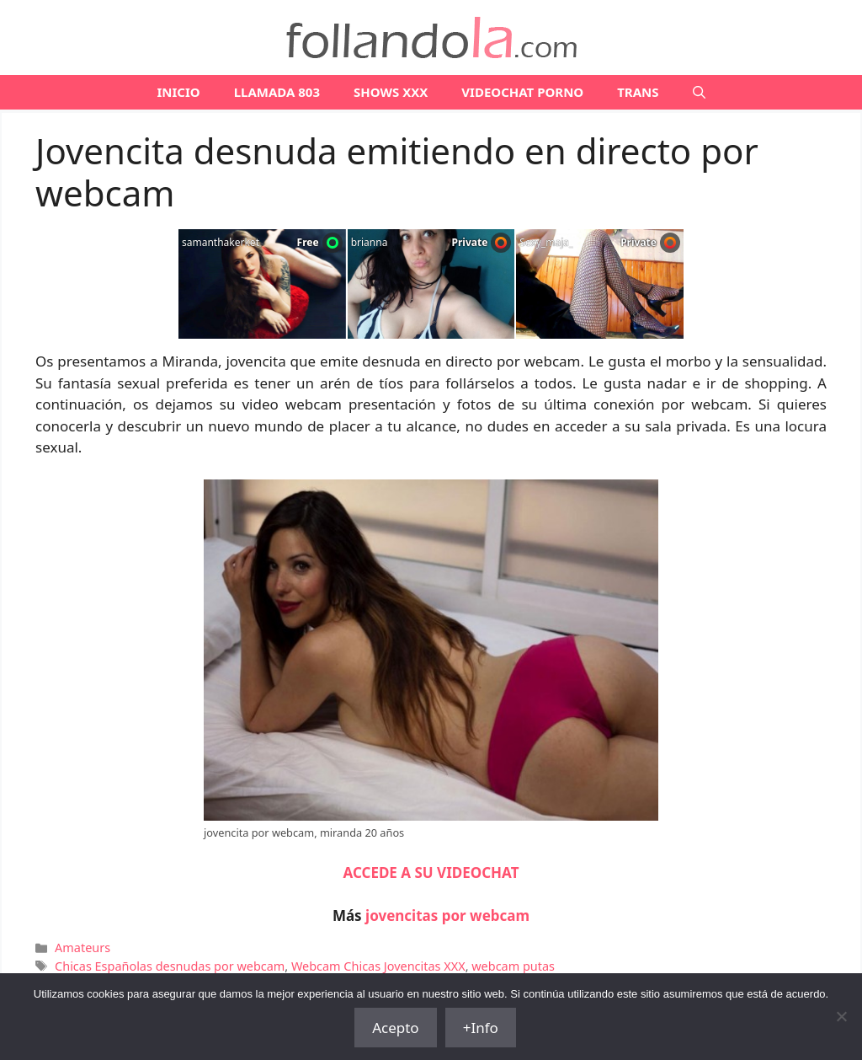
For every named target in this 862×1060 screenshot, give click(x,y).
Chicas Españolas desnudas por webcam (170, 966)
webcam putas (513, 966)
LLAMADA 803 (277, 91)
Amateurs (82, 948)
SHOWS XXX (391, 91)
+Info (480, 1027)
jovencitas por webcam (447, 915)
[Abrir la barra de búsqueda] (699, 92)
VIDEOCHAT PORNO (522, 91)
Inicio (178, 91)
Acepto (395, 1027)
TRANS (637, 91)
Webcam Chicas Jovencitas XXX (378, 966)
